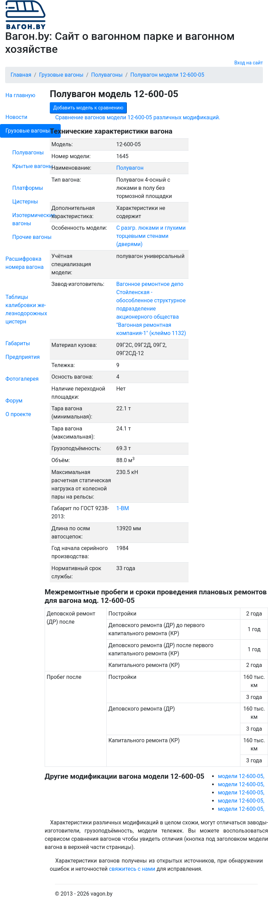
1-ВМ (122, 508)
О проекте (18, 414)
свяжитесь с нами (132, 869)
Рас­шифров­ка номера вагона (24, 263)
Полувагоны (28, 152)
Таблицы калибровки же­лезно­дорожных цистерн (26, 309)
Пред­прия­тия (22, 357)
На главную (20, 95)
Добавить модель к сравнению (88, 107)
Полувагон (130, 168)
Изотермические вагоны (33, 219)
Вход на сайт (248, 62)
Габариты (17, 343)
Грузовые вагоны (27, 130)
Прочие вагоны (31, 237)
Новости (16, 117)
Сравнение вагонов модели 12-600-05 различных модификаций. (137, 117)
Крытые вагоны (32, 166)
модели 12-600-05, (241, 776)
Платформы (27, 188)
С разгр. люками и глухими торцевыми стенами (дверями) (151, 236)
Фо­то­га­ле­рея (22, 379)
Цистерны (25, 201)
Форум (14, 400)
